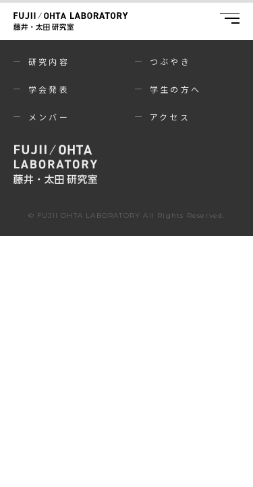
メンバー (48, 116)
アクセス (170, 116)
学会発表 (48, 89)
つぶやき (170, 61)
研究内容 (48, 61)
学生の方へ (175, 89)
